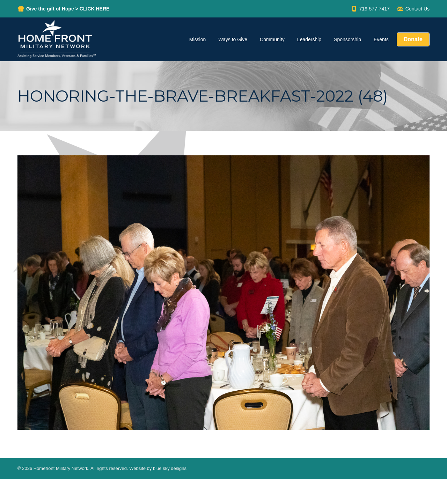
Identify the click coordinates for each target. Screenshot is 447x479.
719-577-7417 (370, 8)
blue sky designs (169, 468)
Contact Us (413, 8)
